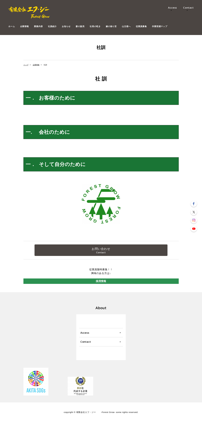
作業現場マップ (159, 26)
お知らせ (66, 26)
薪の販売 (80, 26)
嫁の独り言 (111, 26)
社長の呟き (95, 26)
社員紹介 (52, 26)
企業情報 (24, 26)
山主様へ (126, 26)
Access (172, 7)
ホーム (11, 26)
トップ (25, 65)
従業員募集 (141, 26)
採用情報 (101, 283)
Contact (188, 7)
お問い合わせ (101, 249)
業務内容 (38, 26)
